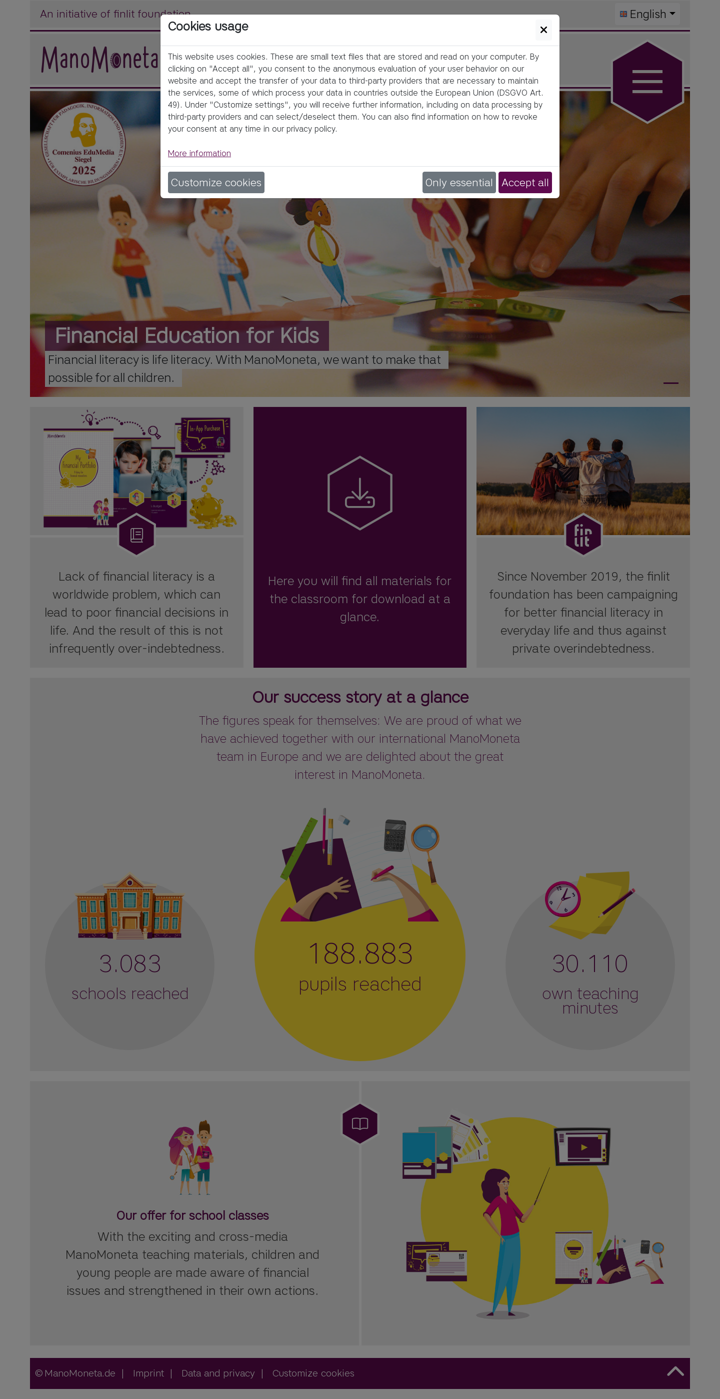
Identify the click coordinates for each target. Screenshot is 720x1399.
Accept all (525, 182)
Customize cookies (216, 182)
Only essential (459, 182)
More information (199, 153)
